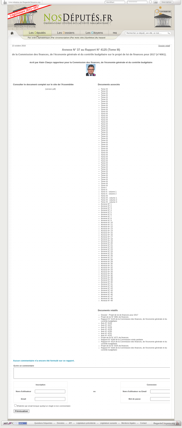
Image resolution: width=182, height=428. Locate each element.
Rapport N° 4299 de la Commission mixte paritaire (122, 339)
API (70, 425)
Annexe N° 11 (107, 224)
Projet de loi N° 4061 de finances (114, 317)
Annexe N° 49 (107, 300)
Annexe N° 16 (107, 235)
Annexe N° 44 (107, 290)
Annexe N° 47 (107, 296)
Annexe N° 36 (107, 276)
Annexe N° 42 (107, 286)
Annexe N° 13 (107, 229)
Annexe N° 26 (107, 255)
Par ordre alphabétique (39, 38)
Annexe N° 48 (107, 298)
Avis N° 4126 (106, 323)
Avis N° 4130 (106, 331)
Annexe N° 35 (107, 274)
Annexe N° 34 (107, 272)
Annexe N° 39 (107, 280)
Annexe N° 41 (107, 284)
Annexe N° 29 (107, 261)
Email (23, 401)
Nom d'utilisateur (23, 393)
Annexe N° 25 (107, 253)
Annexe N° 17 (107, 237)
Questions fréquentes (43, 425)
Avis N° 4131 (106, 333)
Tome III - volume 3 (109, 202)
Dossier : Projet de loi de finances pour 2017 (119, 315)
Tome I (104, 188)
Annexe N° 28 (107, 259)
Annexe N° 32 (107, 268)
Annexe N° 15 (107, 233)
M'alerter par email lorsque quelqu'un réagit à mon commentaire (43, 408)
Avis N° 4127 (106, 325)
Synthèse (89, 38)
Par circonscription (60, 38)
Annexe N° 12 (107, 227)
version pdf (50, 89)
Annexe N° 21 (107, 245)
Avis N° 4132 (106, 335)
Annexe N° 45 (107, 292)
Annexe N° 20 (107, 243)
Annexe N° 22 (107, 247)
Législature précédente (86, 425)
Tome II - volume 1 (108, 192)
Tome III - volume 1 (109, 198)
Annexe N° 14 (107, 231)
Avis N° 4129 (106, 329)
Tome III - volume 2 (109, 200)
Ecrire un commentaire (24, 366)
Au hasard (100, 38)
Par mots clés (77, 38)
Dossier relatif (164, 46)
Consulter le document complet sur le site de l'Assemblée (43, 84)
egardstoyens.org (164, 425)
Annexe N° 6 (106, 214)
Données (60, 425)
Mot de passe (135, 401)
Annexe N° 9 (106, 220)
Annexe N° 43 (107, 288)
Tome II (104, 190)
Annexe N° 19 (107, 241)
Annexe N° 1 (106, 204)
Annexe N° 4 (106, 210)
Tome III (104, 89)
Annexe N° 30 (107, 264)
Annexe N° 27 (107, 257)
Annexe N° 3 (106, 208)
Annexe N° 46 (107, 294)
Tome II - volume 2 (108, 194)
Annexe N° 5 (106, 212)
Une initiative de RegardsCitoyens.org (24, 2)
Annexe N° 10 (107, 222)
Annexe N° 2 (106, 206)
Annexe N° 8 (106, 218)
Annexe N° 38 (107, 278)
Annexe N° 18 (107, 239)
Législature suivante (108, 425)
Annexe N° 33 (107, 270)
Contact (143, 425)
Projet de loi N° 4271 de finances (114, 337)
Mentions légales (128, 425)
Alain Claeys (45, 62)
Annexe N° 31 (107, 266)
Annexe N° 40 (107, 282)
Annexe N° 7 (106, 216)
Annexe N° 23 (107, 249)
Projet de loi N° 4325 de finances (114, 346)
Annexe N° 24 (107, 251)
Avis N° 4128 (106, 327)
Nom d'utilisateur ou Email (134, 393)
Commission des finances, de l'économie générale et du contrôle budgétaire (112, 62)
